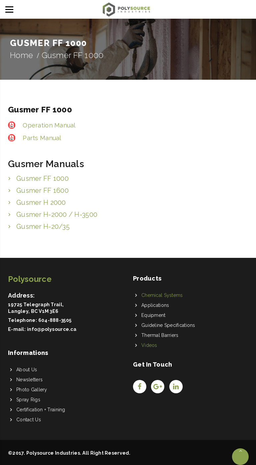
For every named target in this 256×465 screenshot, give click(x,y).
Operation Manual (48, 125)
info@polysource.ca (51, 329)
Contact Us (28, 419)
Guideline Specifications (168, 325)
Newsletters (29, 379)
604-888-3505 (54, 320)
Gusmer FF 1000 (42, 178)
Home (21, 55)
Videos (149, 345)
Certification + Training (40, 409)
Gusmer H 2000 (41, 202)
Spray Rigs (28, 399)
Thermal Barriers (159, 335)
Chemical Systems (162, 295)
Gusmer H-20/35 (43, 226)
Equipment (153, 315)
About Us (26, 369)
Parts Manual (41, 137)
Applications (155, 305)
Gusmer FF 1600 (42, 190)
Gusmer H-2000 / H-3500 (56, 214)
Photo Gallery (31, 389)
